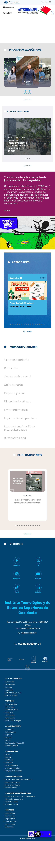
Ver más (7, 210)
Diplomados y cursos (13, 693)
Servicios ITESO (11, 821)
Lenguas (8, 737)
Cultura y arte (13, 384)
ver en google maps (27, 633)
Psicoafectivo (10, 732)
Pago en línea (10, 816)
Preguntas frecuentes (13, 771)
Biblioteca (11, 368)
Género (8, 740)
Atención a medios (12, 768)
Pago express (10, 818)
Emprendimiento (16, 409)
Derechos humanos (12, 782)
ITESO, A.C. (9, 760)
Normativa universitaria (14, 799)
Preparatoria (10, 684)
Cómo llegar (9, 707)
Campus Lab (10, 715)
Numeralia (9, 762)
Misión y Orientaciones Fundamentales (20, 796)
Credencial (9, 827)
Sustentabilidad (15, 438)
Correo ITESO (10, 824)
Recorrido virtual (11, 709)
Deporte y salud (15, 393)
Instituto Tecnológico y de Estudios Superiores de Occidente (27, 607)
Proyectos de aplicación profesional (18, 779)
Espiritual (8, 734)
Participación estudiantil (14, 743)
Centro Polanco (11, 787)
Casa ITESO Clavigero (13, 720)
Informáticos (10, 813)
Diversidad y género (17, 401)
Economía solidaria (12, 785)
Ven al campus (11, 704)
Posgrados (9, 690)
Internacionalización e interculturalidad (19, 428)
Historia (8, 757)
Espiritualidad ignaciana (20, 418)
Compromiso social (17, 376)
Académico (9, 729)
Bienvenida (9, 682)
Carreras (8, 687)
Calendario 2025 (11, 802)
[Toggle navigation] (49, 2)
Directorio (9, 754)
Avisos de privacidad (27, 838)
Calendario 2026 (11, 804)
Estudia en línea (11, 695)
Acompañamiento (16, 359)
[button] (25, 158)
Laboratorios (10, 718)
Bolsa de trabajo (11, 765)
